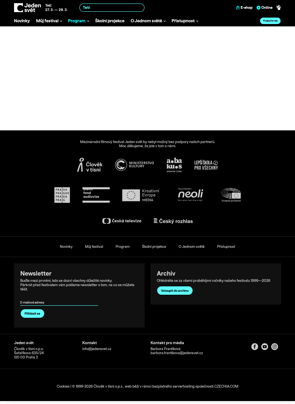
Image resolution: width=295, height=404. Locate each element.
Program (76, 20)
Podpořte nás (270, 20)
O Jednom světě (146, 20)
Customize (262, 383)
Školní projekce (109, 20)
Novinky (22, 20)
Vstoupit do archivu (175, 290)
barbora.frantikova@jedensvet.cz (177, 353)
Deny (262, 391)
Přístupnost (183, 20)
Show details (60, 399)
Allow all (262, 375)
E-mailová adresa (33, 297)
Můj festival (47, 20)
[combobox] (111, 8)
